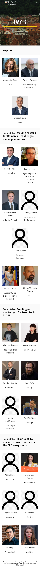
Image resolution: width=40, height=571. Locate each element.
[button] (2, 3)
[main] (20, 23)
